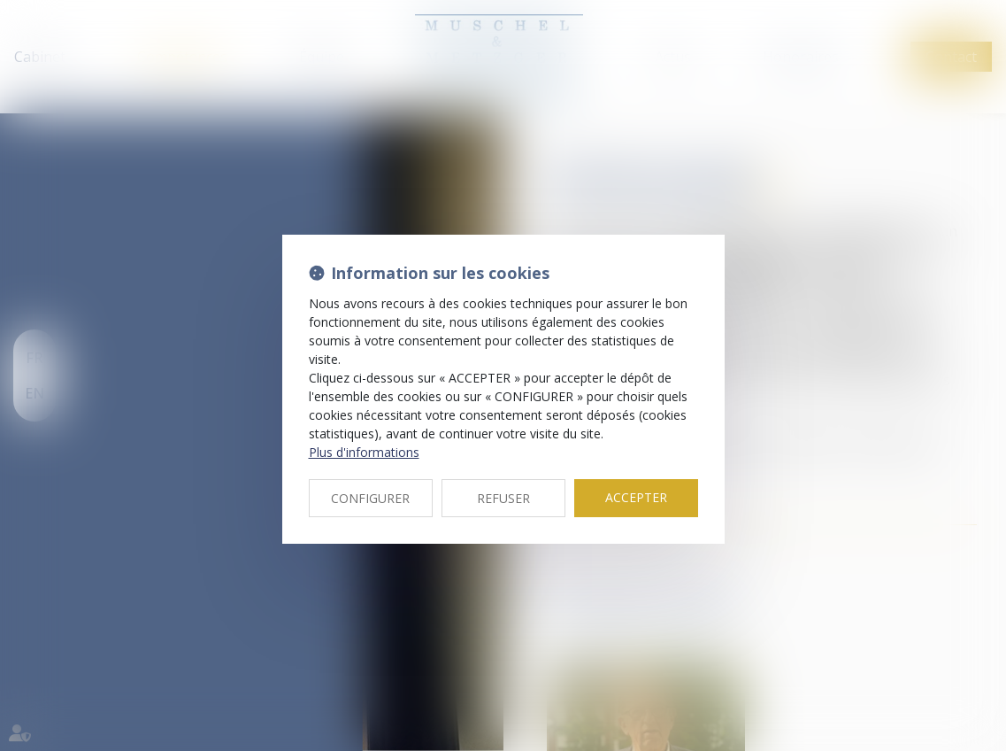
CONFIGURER (370, 498)
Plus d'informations (364, 452)
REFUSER (503, 498)
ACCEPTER (636, 497)
